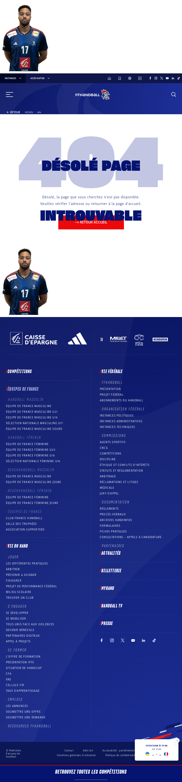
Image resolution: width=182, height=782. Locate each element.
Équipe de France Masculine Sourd (34, 429)
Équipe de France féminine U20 (30, 449)
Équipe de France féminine (27, 444)
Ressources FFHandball (30, 726)
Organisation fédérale (123, 409)
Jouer (13, 557)
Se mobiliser (16, 618)
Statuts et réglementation (121, 470)
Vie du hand (18, 546)
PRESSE (107, 623)
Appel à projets (18, 641)
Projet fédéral (112, 394)
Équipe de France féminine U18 (30, 455)
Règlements (109, 508)
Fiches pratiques (113, 531)
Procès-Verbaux (113, 514)
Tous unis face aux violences (30, 624)
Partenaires (113, 546)
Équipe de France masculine (28, 406)
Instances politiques (117, 415)
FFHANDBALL (112, 382)
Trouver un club (20, 597)
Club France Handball (24, 518)
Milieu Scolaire (18, 592)
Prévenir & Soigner (21, 575)
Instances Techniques (117, 427)
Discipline (108, 459)
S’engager (17, 606)
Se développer (17, 613)
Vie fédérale (112, 371)
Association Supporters (25, 529)
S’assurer (14, 580)
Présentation (110, 389)
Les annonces (17, 706)
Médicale (107, 487)
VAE (8, 679)
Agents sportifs (113, 442)
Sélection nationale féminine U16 (33, 461)
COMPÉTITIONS (110, 453)
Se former (17, 650)
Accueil (29, 112)
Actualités (111, 553)
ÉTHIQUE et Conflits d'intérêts (125, 465)
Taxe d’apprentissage (23, 690)
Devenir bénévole (20, 630)
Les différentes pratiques (27, 563)
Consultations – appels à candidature (131, 537)
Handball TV (112, 606)
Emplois (15, 699)
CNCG (104, 448)
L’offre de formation (23, 656)
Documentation (116, 502)
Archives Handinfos (116, 520)
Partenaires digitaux (23, 635)
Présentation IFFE (20, 662)
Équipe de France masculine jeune (33, 482)
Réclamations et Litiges (119, 482)
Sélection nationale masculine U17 (34, 423)
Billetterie (111, 571)
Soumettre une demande (26, 717)
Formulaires (110, 525)
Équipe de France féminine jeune (32, 503)
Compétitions (20, 371)
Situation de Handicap (24, 668)
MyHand (107, 588)
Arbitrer (13, 569)
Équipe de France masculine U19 (32, 417)
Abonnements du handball (122, 400)
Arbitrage (108, 476)
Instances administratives (121, 421)
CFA (9, 673)
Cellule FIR (15, 685)
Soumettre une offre (23, 711)
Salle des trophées (21, 524)
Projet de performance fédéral (31, 586)
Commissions (114, 436)
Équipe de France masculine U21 (32, 411)
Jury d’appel (109, 493)
